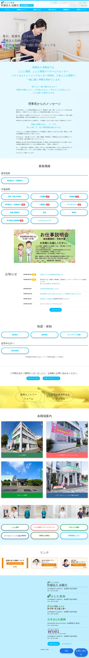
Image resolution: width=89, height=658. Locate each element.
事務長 (74, 212)
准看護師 (74, 197)
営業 (44, 212)
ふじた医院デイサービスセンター (67, 2)
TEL (66, 651)
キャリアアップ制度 (74, 335)
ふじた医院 (54, 2)
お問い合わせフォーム (51, 378)
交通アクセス (37, 9)
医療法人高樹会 (44, 535)
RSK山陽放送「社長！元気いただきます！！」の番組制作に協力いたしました (60, 293)
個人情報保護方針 (66, 643)
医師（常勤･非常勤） (15, 196)
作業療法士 (50, 298)
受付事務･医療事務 (15, 221)
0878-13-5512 (73, 623)
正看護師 (44, 197)
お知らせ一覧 (55, 310)
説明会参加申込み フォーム (60, 396)
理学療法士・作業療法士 (15, 180)
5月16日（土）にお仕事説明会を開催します (51, 274)
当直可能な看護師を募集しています (49, 288)
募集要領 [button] (66, 9)
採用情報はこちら (74, 535)
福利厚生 (15, 335)
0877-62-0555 (33, 378)
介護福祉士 (44, 205)
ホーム (7, 9)
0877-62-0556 (70, 612)
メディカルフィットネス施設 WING (78, 5)
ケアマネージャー (74, 205)
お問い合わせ (52, 9)
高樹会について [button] (22, 9)
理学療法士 (43, 298)
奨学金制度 (15, 351)
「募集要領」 (48, 283)
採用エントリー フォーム (28, 396)
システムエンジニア (44, 220)
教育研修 (44, 335)
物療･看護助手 (15, 212)
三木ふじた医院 (82, 2)
